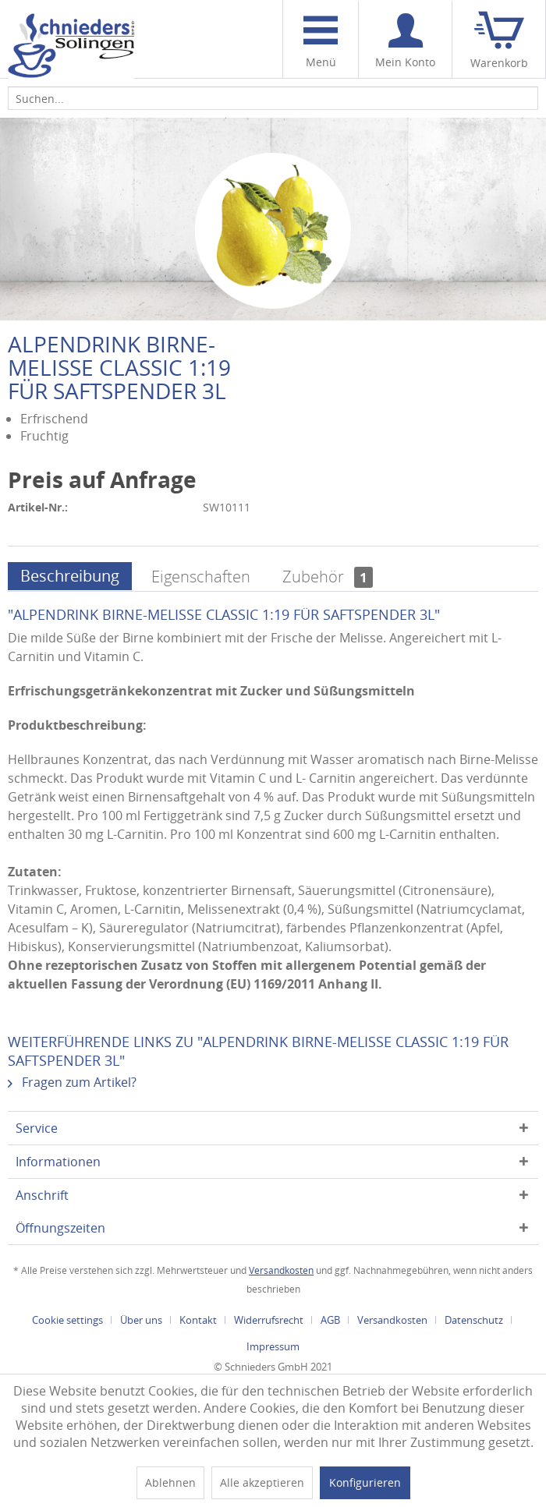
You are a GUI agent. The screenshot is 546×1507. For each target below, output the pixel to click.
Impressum (273, 1346)
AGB (330, 1320)
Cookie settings (67, 1320)
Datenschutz (474, 1320)
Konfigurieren (365, 1482)
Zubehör (327, 576)
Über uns (141, 1320)
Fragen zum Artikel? (72, 1082)
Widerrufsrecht (268, 1320)
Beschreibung (69, 575)
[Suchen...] (273, 98)
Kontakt (198, 1320)
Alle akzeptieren (262, 1482)
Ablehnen (170, 1482)
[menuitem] (320, 39)
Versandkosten (281, 1270)
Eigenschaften (200, 576)
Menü (320, 42)
